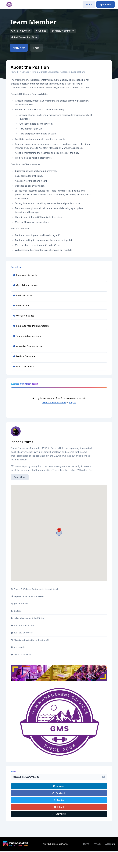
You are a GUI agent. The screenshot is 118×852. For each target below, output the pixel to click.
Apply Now (105, 4)
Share (89, 4)
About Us (110, 843)
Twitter (59, 800)
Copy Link (59, 813)
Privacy (97, 843)
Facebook (59, 793)
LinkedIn (59, 786)
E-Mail (59, 807)
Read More (19, 477)
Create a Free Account (54, 402)
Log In (72, 402)
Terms (86, 843)
